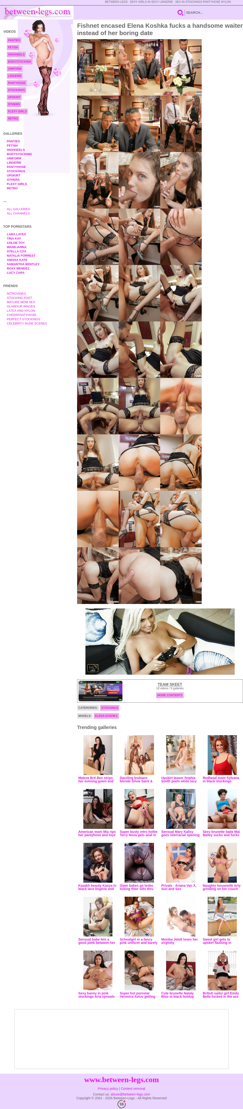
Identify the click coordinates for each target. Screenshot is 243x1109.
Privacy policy (108, 1088)
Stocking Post (19, 298)
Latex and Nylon (21, 310)
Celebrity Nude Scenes (27, 323)
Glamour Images (21, 306)
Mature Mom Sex (21, 302)
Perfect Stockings (23, 319)
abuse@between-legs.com (130, 1094)
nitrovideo (16, 293)
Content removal (133, 1088)
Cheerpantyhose (22, 315)
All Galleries (18, 209)
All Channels (18, 213)
